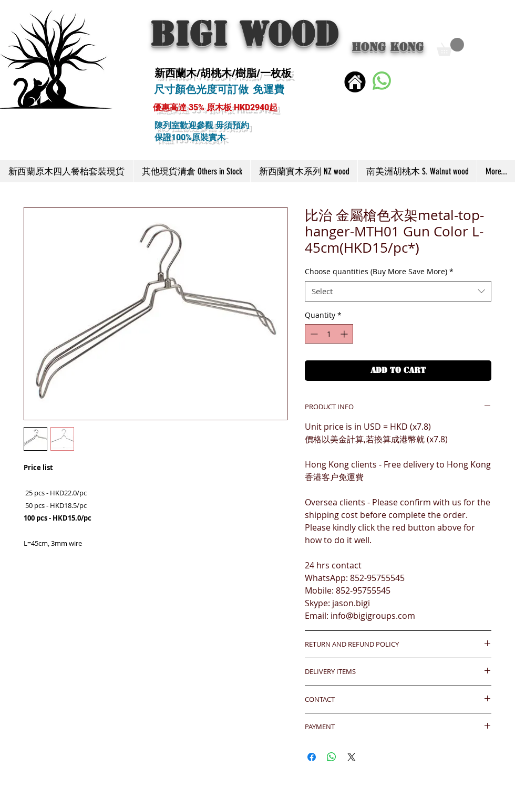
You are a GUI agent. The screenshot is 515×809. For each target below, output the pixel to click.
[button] (450, 47)
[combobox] (398, 291)
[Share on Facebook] (311, 757)
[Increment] (345, 334)
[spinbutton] (329, 334)
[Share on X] (351, 757)
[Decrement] (313, 334)
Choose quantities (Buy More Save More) (379, 271)
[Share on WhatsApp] (331, 757)
